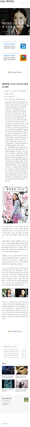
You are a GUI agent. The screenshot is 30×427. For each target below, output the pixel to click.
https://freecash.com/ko (10, 53)
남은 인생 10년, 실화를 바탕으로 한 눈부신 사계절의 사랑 (12, 356)
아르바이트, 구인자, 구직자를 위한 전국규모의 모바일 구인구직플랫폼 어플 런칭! (10, 47)
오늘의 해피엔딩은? (6, 400)
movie (5, 346)
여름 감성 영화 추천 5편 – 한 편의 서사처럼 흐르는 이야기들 (11, 352)
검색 (23, 3)
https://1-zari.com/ (8, 41)
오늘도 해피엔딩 (6, 398)
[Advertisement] (15, 72)
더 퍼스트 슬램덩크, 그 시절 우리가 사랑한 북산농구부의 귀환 (12, 358)
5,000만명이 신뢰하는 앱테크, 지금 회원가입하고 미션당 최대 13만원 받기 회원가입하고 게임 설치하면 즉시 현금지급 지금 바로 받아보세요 (10, 58)
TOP (27, 424)
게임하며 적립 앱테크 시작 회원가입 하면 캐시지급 (10, 56)
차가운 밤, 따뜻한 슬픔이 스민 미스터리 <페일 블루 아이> (12, 350)
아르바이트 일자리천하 (10, 44)
